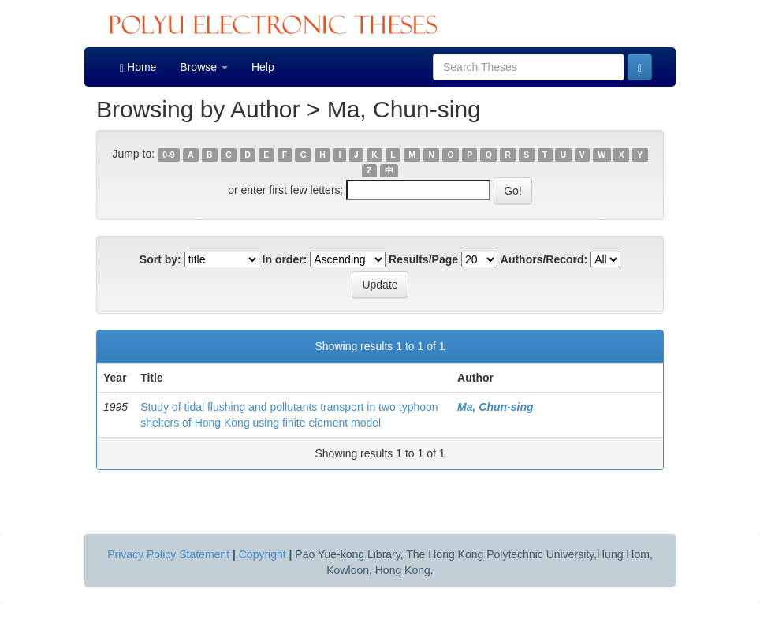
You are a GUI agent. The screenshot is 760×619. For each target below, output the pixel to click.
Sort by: (160, 259)
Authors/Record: (544, 259)
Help (262, 67)
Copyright (262, 554)
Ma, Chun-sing (495, 407)
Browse (204, 67)
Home (138, 67)
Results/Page (423, 259)
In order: (285, 259)
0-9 (168, 154)
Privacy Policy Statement (168, 554)
